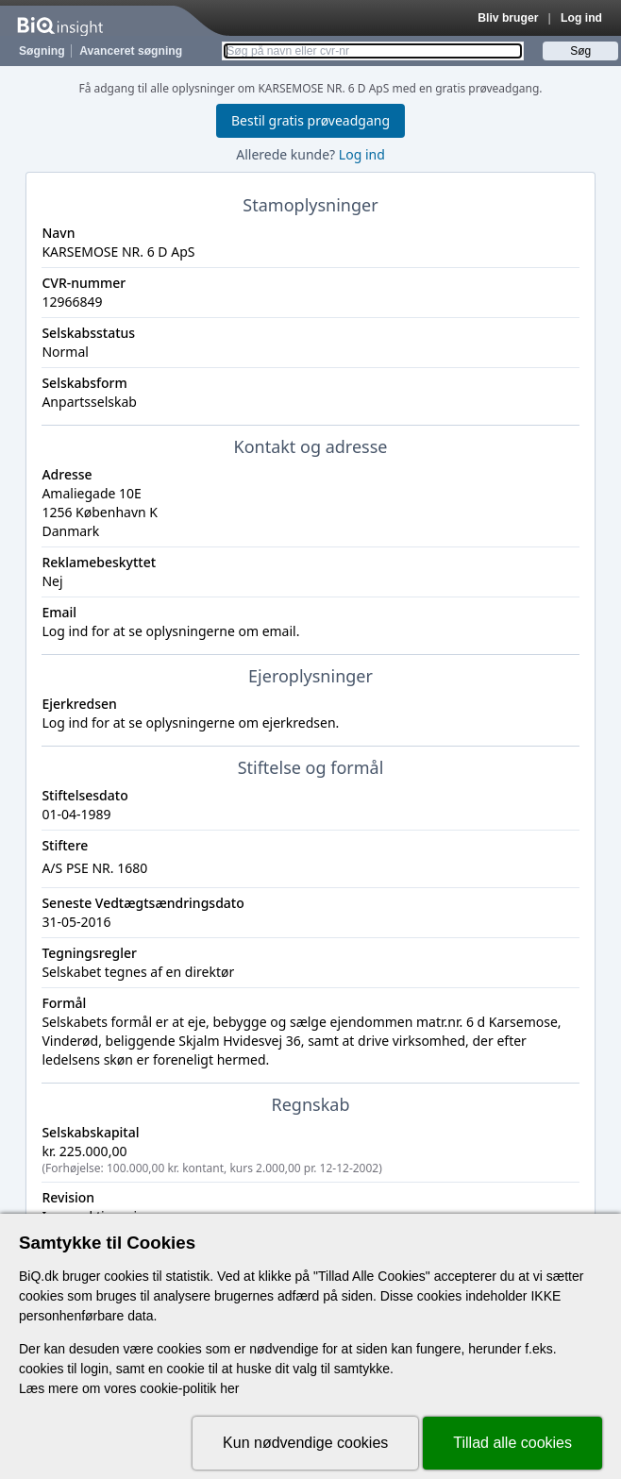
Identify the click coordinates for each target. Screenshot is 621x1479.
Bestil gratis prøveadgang (310, 120)
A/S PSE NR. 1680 (94, 868)
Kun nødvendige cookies (305, 1443)
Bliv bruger (508, 18)
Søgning (42, 51)
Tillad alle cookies (512, 1443)
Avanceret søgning (130, 51)
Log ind (581, 18)
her (229, 1388)
